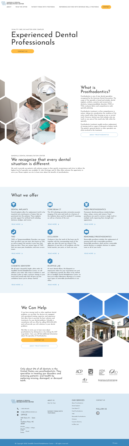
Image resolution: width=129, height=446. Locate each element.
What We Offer (21, 7)
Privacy (115, 443)
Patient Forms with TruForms (43, 7)
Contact (106, 7)
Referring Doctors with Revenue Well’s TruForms (79, 7)
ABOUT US (52, 401)
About (9, 7)
